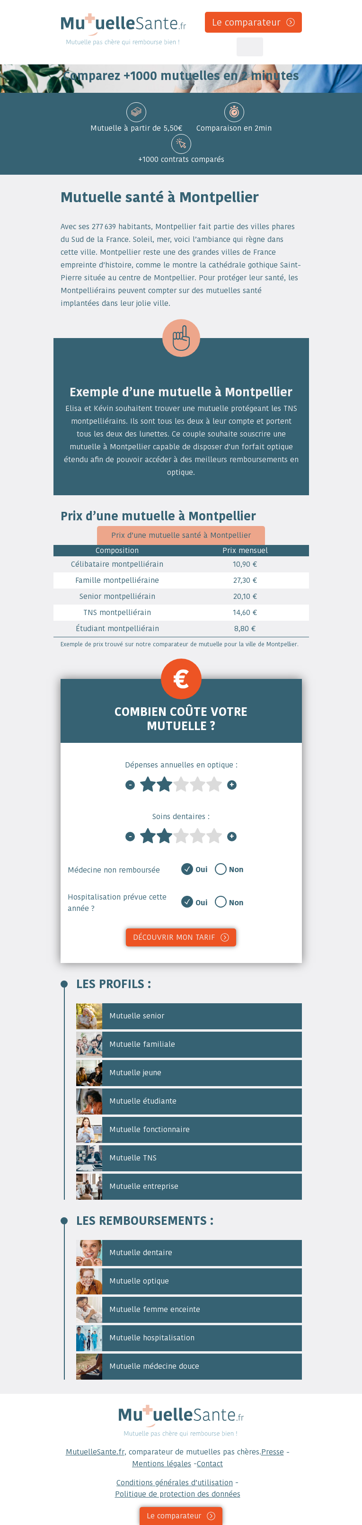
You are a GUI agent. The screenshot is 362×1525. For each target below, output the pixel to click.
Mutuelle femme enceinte (138, 1310)
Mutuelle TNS (116, 1158)
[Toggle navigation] (250, 46)
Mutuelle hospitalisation (135, 1338)
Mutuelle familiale (125, 1045)
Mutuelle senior (120, 1016)
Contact (210, 1463)
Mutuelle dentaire (124, 1253)
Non (236, 869)
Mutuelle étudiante (126, 1101)
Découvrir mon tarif (174, 937)
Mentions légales (161, 1463)
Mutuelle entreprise (127, 1187)
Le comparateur (246, 22)
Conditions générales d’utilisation (174, 1482)
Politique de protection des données (177, 1494)
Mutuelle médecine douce (137, 1367)
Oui (201, 869)
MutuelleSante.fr (95, 1451)
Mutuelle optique (122, 1281)
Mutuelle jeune (118, 1073)
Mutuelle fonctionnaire (133, 1130)
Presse (272, 1451)
